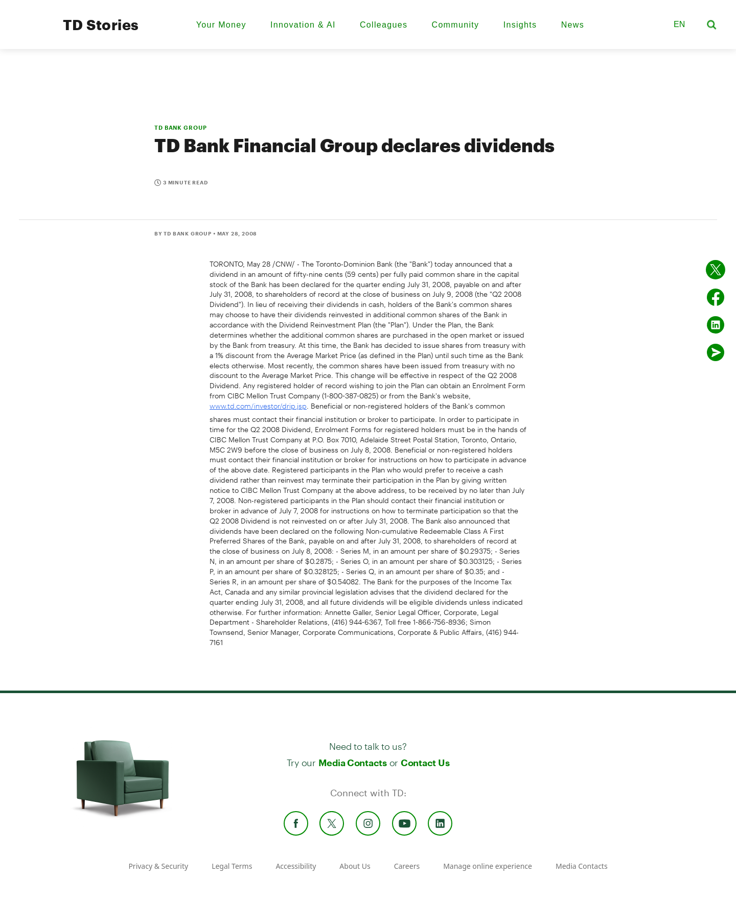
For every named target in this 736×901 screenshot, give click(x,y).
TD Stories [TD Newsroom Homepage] (101, 24)
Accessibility (295, 866)
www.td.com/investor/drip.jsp (258, 405)
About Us (354, 866)
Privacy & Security (158, 866)
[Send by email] (715, 352)
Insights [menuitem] (520, 24)
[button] (652, 24)
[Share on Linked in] (715, 325)
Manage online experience (487, 866)
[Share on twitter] (715, 269)
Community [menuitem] (455, 24)
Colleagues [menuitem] (383, 24)
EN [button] (679, 24)
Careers (407, 866)
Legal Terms (232, 866)
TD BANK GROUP (180, 127)
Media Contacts (352, 762)
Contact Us (425, 762)
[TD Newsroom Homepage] (32, 33)
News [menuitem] (572, 24)
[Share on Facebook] (715, 297)
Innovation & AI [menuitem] (303, 24)
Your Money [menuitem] (221, 24)
